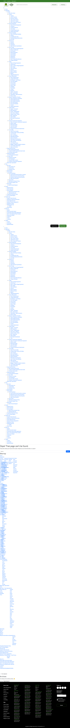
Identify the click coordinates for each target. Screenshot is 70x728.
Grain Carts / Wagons (14, 112)
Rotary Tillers (13, 85)
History (8, 210)
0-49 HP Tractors (13, 17)
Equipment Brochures (11, 148)
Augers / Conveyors (14, 108)
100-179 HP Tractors (14, 19)
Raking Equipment (14, 52)
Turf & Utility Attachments (15, 145)
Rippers (11, 73)
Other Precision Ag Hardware (15, 45)
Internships (9, 223)
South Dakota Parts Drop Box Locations (18, 174)
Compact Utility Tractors (13, 160)
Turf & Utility (11, 129)
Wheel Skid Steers (13, 124)
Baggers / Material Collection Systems (17, 144)
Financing (63, 4)
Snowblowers (13, 84)
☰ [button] (3, 7)
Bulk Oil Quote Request (13, 185)
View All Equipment (7, 687)
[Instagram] (63, 688)
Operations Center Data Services (13, 199)
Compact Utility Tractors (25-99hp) (17, 132)
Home (6, 9)
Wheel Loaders (13, 123)
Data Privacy (9, 207)
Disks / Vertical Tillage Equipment (17, 65)
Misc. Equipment (13, 115)
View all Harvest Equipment (15, 24)
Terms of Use (6, 707)
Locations (9, 219)
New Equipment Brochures (14, 149)
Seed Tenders (13, 116)
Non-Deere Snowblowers (15, 118)
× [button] (3, 226)
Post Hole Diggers (13, 81)
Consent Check (60, 698)
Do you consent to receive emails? (61, 700)
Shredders (12, 86)
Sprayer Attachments (14, 106)
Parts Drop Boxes (12, 173)
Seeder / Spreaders (14, 91)
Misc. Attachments (14, 93)
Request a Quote (6, 718)
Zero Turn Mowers (13, 135)
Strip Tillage (12, 66)
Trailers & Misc (11, 107)
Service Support (10, 190)
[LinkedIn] (58, 688)
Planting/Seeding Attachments (16, 38)
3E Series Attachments (13, 152)
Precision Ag (11, 40)
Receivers (12, 43)
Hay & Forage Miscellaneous (15, 59)
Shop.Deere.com (12, 166)
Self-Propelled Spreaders (15, 101)
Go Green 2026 (10, 156)
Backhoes (12, 90)
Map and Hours (16, 694)
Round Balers (13, 55)
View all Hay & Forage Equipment (16, 48)
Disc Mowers (12, 51)
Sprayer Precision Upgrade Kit (12, 202)
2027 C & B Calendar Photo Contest (14, 213)
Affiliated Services (10, 204)
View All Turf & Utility (14, 131)
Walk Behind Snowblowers (15, 139)
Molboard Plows (13, 72)
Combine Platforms (14, 27)
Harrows (12, 69)
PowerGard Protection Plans (12, 194)
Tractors (10, 14)
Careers (6, 220)
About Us (7, 208)
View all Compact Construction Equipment (18, 122)
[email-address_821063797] (61, 696)
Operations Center (10, 203)
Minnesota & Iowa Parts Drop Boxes (17, 175)
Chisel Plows (12, 64)
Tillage (10, 61)
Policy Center (6, 704)
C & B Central (11, 168)
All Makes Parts (12, 169)
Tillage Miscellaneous (14, 74)
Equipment (7, 10)
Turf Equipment (12, 158)
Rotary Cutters (13, 95)
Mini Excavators (13, 127)
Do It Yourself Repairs (11, 195)
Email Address (59, 694)
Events (8, 217)
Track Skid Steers (13, 126)
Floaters (12, 105)
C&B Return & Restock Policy (14, 181)
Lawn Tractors (13, 133)
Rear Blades (12, 87)
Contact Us (9, 216)
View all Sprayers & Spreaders (16, 98)
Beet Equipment (13, 110)
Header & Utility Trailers (14, 114)
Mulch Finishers (13, 70)
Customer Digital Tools (13, 182)
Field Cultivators (13, 68)
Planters (12, 35)
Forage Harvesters (13, 60)
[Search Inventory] (48, 4)
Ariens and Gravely (14, 147)
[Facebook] (65, 688)
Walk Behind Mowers (14, 136)
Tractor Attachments (13, 76)
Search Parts (5, 689)
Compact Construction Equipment (15, 120)
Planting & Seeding (12, 32)
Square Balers (13, 53)
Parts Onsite (11, 179)
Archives (1, 681)
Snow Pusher (13, 82)
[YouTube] (60, 688)
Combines (12, 26)
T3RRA (10, 206)
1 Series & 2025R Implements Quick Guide (17, 150)
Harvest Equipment (12, 23)
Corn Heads (12, 28)
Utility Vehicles (13, 141)
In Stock (8, 11)
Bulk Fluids (9, 183)
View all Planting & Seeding (15, 34)
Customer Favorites (12, 157)
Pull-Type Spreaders (14, 103)
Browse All (54, 4)
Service (6, 186)
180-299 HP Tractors (14, 21)
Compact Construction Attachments (17, 128)
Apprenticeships (10, 224)
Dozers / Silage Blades (14, 111)
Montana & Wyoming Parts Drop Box (17, 177)
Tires (11, 119)
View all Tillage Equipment (15, 63)
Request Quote (63, 225)
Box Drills (12, 39)
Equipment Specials (11, 153)
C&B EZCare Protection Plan (14, 191)
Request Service (10, 187)
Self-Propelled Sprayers (14, 99)
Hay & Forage (11, 47)
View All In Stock (12, 13)
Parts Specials (9, 170)
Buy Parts (9, 165)
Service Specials (10, 189)
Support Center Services (11, 198)
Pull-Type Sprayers (14, 102)
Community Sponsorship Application (14, 212)
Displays (12, 42)
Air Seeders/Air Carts (14, 36)
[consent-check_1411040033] (57, 699)
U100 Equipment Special (13, 154)
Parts (6, 164)
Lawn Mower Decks (14, 143)
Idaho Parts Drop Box (14, 178)
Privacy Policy (6, 706)
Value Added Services (11, 200)
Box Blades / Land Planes (15, 80)
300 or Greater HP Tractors (15, 22)
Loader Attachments (14, 78)
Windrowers (12, 56)
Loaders (12, 89)
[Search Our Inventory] (32, 4)
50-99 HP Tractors (13, 18)
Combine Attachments (14, 30)
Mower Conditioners (14, 49)
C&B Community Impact (11, 211)
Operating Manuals (12, 192)
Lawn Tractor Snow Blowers (15, 140)
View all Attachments (14, 77)
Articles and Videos (10, 215)
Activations (12, 44)
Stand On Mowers (13, 137)
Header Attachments (14, 31)
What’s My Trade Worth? (11, 162)
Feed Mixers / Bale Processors (16, 94)
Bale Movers (12, 57)
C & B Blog (5, 699)
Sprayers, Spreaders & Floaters (14, 97)
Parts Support (9, 171)
